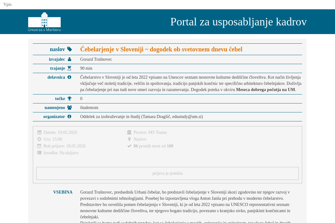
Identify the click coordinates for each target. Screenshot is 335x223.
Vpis (7, 4)
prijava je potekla (167, 173)
